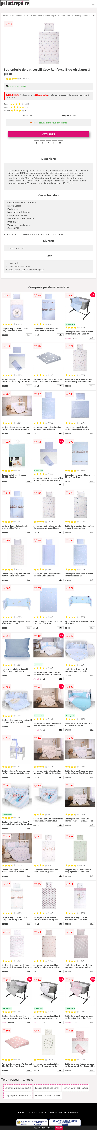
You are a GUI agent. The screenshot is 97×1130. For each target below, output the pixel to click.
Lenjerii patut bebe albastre (18, 1087)
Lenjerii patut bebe (34, 15)
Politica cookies (71, 1112)
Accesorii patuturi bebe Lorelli (57, 15)
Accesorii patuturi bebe (12, 15)
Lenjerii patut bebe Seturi (76, 1087)
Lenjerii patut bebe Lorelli (84, 15)
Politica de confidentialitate (49, 1112)
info (28, 335)
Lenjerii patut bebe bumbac (18, 1095)
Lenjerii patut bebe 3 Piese (47, 1095)
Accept (59, 1127)
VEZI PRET (48, 134)
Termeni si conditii (26, 1112)
